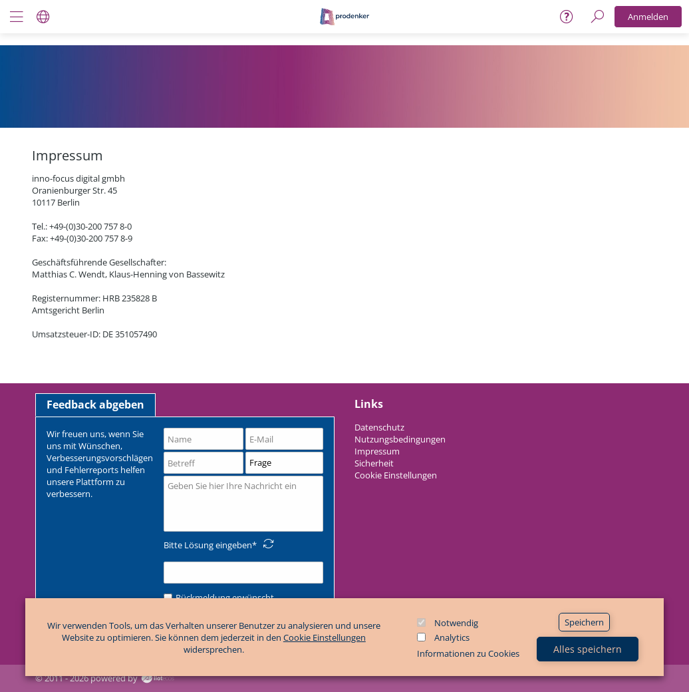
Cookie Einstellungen (324, 637)
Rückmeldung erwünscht (219, 598)
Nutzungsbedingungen (400, 439)
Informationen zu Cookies (468, 653)
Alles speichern (587, 649)
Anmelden (648, 17)
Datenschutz (379, 427)
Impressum (377, 451)
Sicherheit (374, 463)
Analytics (452, 637)
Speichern (584, 622)
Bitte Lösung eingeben (208, 545)
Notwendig (456, 623)
